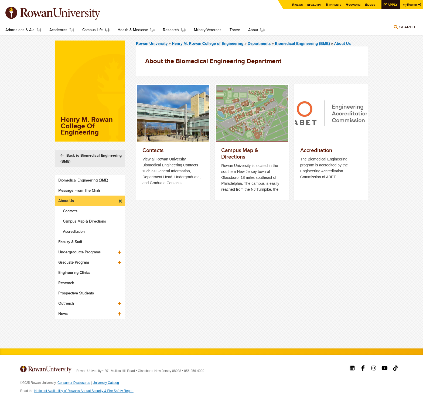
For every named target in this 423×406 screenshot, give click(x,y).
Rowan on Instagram (373, 369)
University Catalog (106, 383)
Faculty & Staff (70, 241)
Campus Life (92, 29)
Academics (58, 29)
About (253, 29)
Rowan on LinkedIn (352, 369)
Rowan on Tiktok (395, 369)
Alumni (312, 4)
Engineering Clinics (74, 272)
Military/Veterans (207, 29)
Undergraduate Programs (79, 252)
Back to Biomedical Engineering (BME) (91, 158)
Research (171, 29)
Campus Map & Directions (84, 221)
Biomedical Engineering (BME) (302, 43)
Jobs (369, 4)
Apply (391, 4)
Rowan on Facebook (363, 369)
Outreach (66, 303)
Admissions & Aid (20, 29)
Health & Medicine (133, 29)
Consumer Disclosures (73, 383)
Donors (352, 4)
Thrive (235, 29)
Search (407, 27)
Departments (259, 43)
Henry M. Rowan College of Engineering (208, 43)
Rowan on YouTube (384, 369)
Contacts (70, 211)
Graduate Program (73, 262)
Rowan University (60, 13)
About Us (342, 43)
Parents (331, 4)
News (295, 4)
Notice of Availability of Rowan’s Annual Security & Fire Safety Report (84, 391)
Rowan (409, 4)
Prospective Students (76, 293)
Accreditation (74, 231)
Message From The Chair (79, 190)
